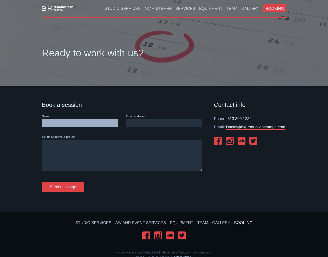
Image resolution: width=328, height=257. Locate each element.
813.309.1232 (239, 119)
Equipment (210, 8)
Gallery (250, 8)
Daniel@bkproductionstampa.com (255, 127)
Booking (275, 8)
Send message (63, 187)
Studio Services (123, 8)
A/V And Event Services (170, 8)
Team (231, 8)
